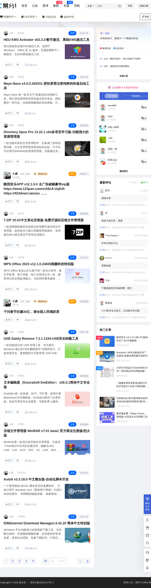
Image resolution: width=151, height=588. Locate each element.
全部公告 (123, 76)
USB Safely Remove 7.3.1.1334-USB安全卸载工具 (41, 338)
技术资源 (29, 17)
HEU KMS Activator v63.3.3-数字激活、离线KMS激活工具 (46, 40)
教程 (56, 4)
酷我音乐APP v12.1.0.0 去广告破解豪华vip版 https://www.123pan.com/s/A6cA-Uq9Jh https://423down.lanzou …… (37, 188)
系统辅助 (84, 125)
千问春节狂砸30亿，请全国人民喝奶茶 (31, 312)
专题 (66, 4)
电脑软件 (8, 17)
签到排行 (123, 171)
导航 (77, 5)
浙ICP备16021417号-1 (42, 582)
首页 (24, 5)
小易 (15, 173)
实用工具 (84, 33)
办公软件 (84, 257)
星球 (45, 5)
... (39, 560)
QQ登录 (120, 48)
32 (45, 561)
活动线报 (84, 301)
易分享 (22, 582)
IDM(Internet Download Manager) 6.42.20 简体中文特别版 (47, 523)
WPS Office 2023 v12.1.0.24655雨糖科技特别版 (39, 264)
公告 (35, 5)
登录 (130, 6)
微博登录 (106, 48)
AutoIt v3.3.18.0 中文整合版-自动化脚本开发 (36, 479)
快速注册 (144, 6)
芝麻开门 (84, 174)
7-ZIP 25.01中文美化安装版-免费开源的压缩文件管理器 (44, 220)
